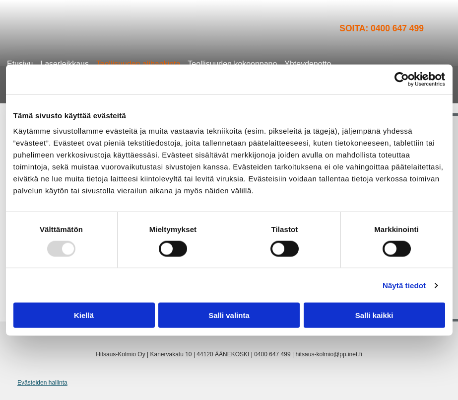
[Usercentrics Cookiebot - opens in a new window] (401, 79)
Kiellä (84, 315)
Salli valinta (229, 315)
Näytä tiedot (404, 285)
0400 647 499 (272, 354)
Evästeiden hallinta (42, 382)
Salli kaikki (374, 315)
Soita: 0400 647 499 (381, 28)
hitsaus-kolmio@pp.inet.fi (328, 354)
